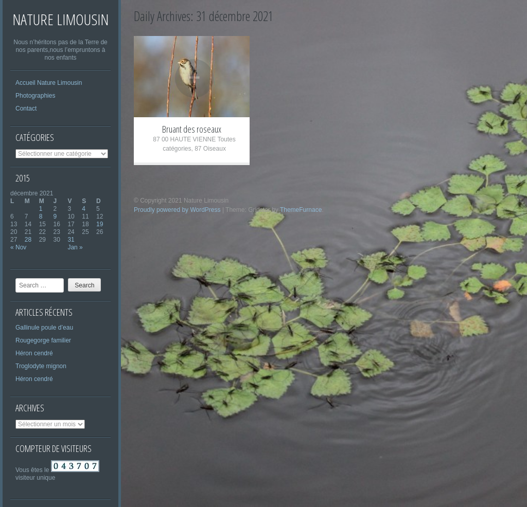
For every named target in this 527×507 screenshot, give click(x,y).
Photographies (35, 95)
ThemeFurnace (301, 209)
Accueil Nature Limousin (48, 82)
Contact (26, 108)
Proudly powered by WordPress (177, 209)
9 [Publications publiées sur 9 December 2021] (55, 216)
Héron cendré (34, 353)
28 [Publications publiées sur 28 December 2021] (28, 239)
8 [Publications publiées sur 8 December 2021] (41, 216)
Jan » (74, 247)
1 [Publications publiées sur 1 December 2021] (41, 208)
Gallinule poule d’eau (44, 327)
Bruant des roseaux (191, 129)
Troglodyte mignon (40, 366)
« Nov (18, 247)
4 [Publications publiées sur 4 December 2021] (83, 208)
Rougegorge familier (43, 340)
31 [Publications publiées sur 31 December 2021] (70, 239)
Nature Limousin (60, 19)
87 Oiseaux (210, 148)
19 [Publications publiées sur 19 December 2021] (99, 224)
